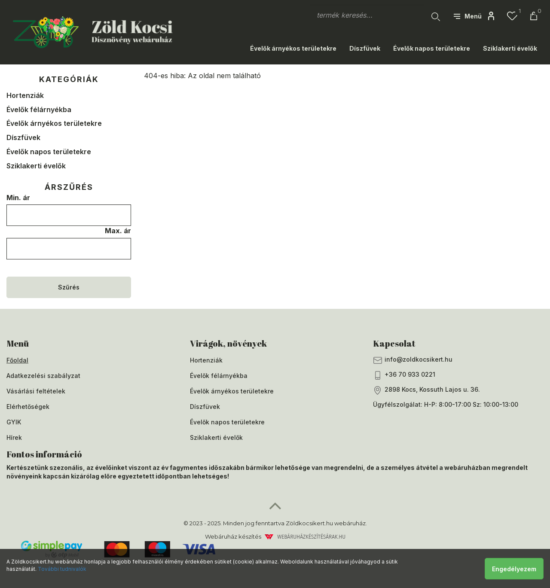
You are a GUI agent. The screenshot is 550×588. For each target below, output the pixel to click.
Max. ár (118, 230)
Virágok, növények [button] (228, 343)
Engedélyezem (514, 569)
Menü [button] (17, 343)
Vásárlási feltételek (35, 391)
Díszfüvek (364, 48)
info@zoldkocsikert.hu (412, 360)
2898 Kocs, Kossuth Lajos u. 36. (426, 390)
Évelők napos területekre (431, 48)
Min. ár (18, 197)
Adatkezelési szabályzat (43, 375)
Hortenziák (25, 95)
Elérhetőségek (27, 406)
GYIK (13, 422)
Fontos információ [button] (44, 454)
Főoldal (17, 360)
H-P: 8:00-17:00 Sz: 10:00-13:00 (471, 404)
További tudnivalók (62, 569)
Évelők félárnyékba (38, 109)
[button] (467, 16)
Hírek (14, 437)
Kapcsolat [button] (394, 343)
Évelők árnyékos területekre (293, 48)
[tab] (91, 344)
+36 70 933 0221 (404, 375)
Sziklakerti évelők (510, 48)
